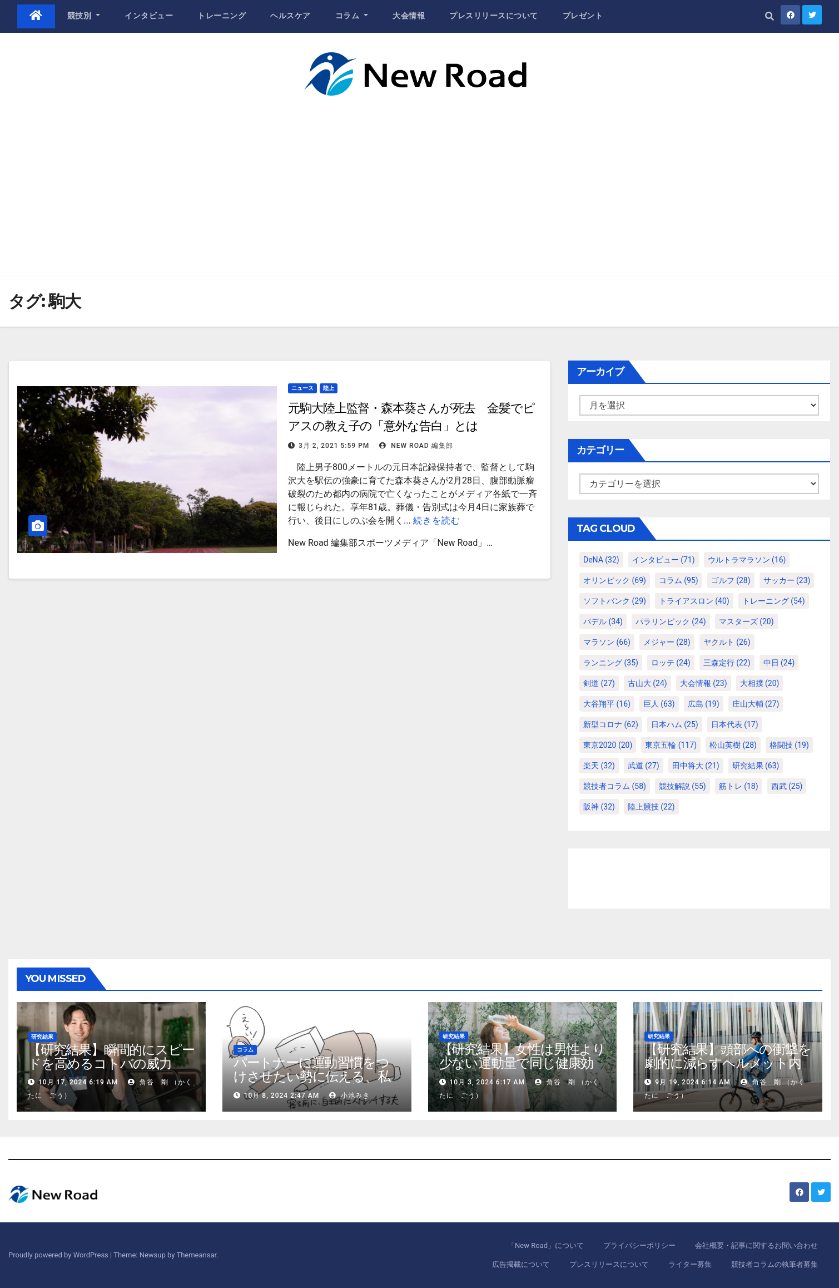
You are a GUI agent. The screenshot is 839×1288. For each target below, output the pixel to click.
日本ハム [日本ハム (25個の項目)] (674, 724)
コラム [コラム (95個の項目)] (678, 580)
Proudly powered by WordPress (59, 1255)
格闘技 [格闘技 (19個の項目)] (789, 745)
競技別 (84, 16)
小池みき (349, 1095)
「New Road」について (546, 1245)
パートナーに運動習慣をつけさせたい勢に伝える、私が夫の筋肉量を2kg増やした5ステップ (316, 1083)
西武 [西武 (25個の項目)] (787, 786)
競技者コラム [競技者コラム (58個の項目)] (614, 786)
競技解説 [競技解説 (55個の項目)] (682, 786)
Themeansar (196, 1255)
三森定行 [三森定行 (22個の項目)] (727, 662)
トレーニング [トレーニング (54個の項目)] (773, 600)
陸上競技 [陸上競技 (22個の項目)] (651, 806)
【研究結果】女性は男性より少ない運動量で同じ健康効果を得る (522, 1063)
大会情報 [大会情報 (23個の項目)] (703, 683)
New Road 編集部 (416, 446)
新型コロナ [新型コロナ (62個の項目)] (610, 724)
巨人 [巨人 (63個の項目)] (659, 703)
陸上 (328, 388)
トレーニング (221, 16)
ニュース (302, 388)
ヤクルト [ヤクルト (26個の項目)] (727, 642)
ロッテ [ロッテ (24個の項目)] (671, 662)
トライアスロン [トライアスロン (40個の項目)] (694, 600)
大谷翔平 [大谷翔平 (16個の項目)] (607, 703)
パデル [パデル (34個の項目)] (603, 621)
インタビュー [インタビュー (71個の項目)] (663, 559)
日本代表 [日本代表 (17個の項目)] (734, 724)
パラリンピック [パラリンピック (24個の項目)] (671, 621)
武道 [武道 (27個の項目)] (643, 765)
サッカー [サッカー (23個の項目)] (787, 580)
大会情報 (409, 16)
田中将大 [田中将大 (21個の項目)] (695, 765)
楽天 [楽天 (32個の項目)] (599, 765)
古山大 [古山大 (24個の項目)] (647, 683)
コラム (352, 16)
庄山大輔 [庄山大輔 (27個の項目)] (756, 703)
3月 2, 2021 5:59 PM (334, 446)
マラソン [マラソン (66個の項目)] (607, 642)
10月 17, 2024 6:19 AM (78, 1082)
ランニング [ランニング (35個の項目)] (610, 662)
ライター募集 (690, 1264)
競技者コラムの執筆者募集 (774, 1264)
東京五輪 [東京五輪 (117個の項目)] (671, 745)
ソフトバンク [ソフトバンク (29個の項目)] (614, 600)
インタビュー (149, 16)
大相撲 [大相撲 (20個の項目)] (760, 683)
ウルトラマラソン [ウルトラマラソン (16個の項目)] (747, 559)
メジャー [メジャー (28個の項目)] (667, 642)
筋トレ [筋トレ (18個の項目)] (738, 786)
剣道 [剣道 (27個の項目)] (599, 683)
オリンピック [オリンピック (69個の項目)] (614, 580)
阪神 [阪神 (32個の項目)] (599, 806)
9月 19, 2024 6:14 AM (692, 1082)
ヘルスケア (290, 16)
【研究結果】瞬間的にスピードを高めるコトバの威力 (111, 1057)
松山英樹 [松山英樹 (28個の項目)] (733, 745)
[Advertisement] (419, 179)
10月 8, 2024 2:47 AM (281, 1095)
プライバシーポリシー (639, 1245)
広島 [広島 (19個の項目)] (703, 703)
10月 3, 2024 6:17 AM (486, 1082)
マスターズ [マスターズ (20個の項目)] (746, 621)
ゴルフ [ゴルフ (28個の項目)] (731, 580)
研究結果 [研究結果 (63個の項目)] (756, 765)
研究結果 (42, 1037)
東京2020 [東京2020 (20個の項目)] (607, 745)
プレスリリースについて (493, 16)
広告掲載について (521, 1264)
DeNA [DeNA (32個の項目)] (601, 559)
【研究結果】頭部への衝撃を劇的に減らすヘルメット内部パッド (727, 1063)
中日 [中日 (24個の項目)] (779, 662)
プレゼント (583, 16)
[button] (769, 16)
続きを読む (436, 520)
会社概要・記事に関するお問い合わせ (756, 1245)
